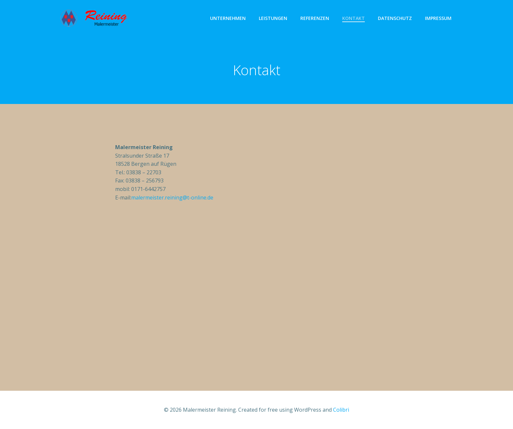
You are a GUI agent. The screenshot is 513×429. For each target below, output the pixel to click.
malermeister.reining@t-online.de (172, 197)
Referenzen (314, 18)
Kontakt (353, 18)
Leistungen (273, 18)
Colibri (341, 409)
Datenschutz (395, 18)
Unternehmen (228, 18)
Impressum (438, 18)
